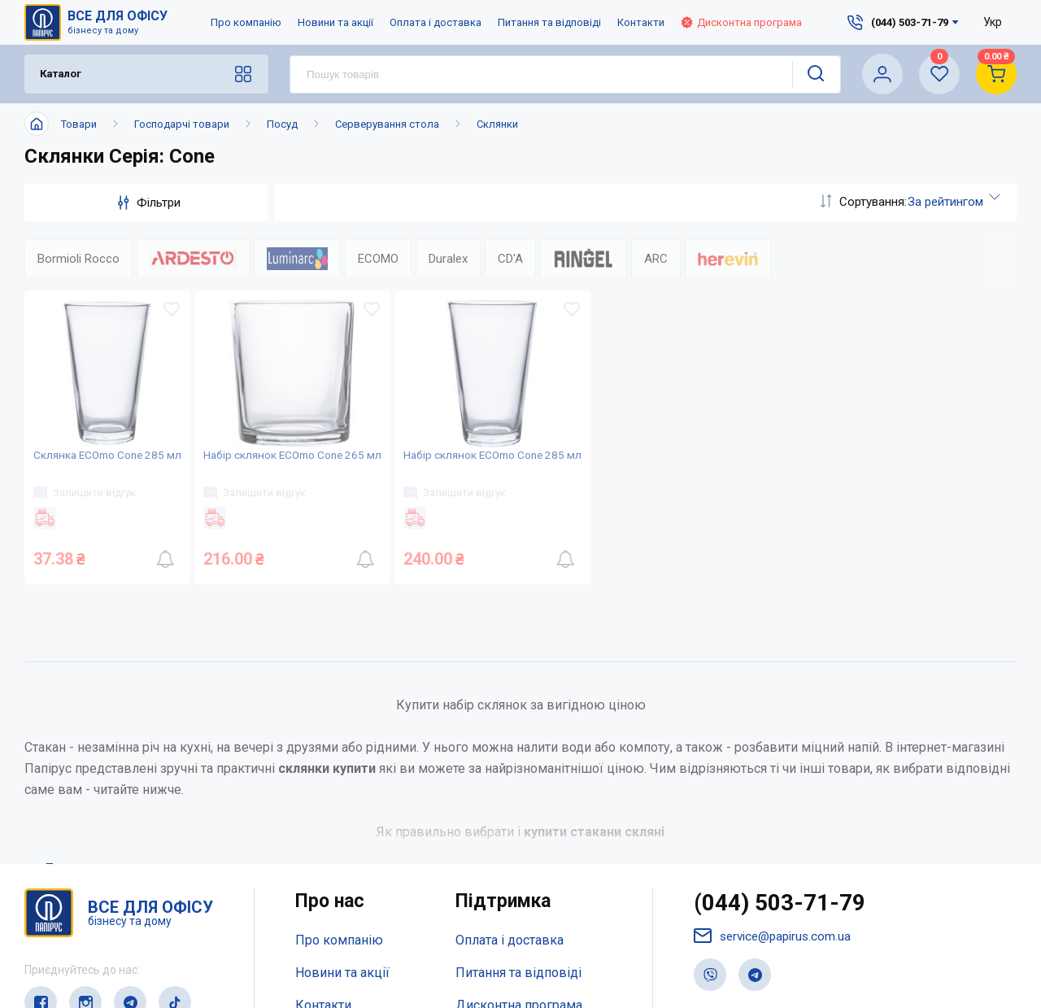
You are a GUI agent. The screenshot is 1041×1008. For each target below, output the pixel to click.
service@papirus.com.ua (776, 985)
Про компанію (246, 22)
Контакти (640, 22)
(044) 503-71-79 (784, 950)
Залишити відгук (92, 527)
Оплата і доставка (435, 22)
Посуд (282, 124)
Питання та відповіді (549, 22)
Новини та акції (335, 22)
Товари (79, 124)
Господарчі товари (181, 124)
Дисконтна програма (741, 22)
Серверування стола (387, 124)
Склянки (497, 124)
